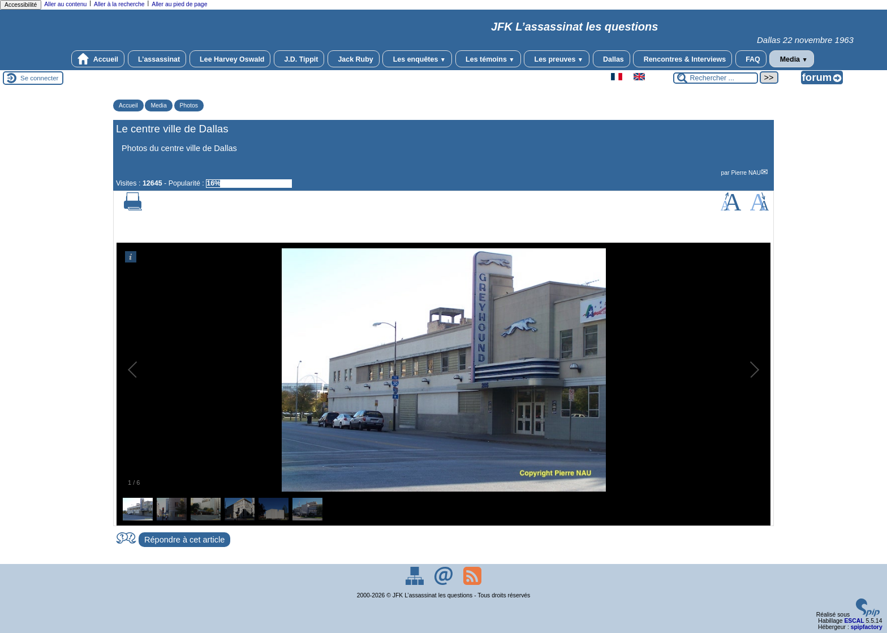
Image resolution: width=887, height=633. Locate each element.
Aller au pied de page (179, 4)
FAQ (751, 58)
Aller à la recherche (119, 4)
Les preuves (556, 58)
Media (792, 58)
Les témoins (488, 58)
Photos (189, 105)
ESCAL (854, 621)
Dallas (611, 58)
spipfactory (866, 627)
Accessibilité (21, 5)
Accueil (97, 58)
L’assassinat (157, 58)
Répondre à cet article (184, 539)
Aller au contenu (65, 4)
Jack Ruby (353, 58)
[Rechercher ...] (715, 78)
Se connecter (39, 78)
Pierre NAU (746, 173)
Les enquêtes (417, 58)
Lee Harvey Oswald (230, 58)
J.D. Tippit (299, 58)
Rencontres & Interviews (682, 58)
